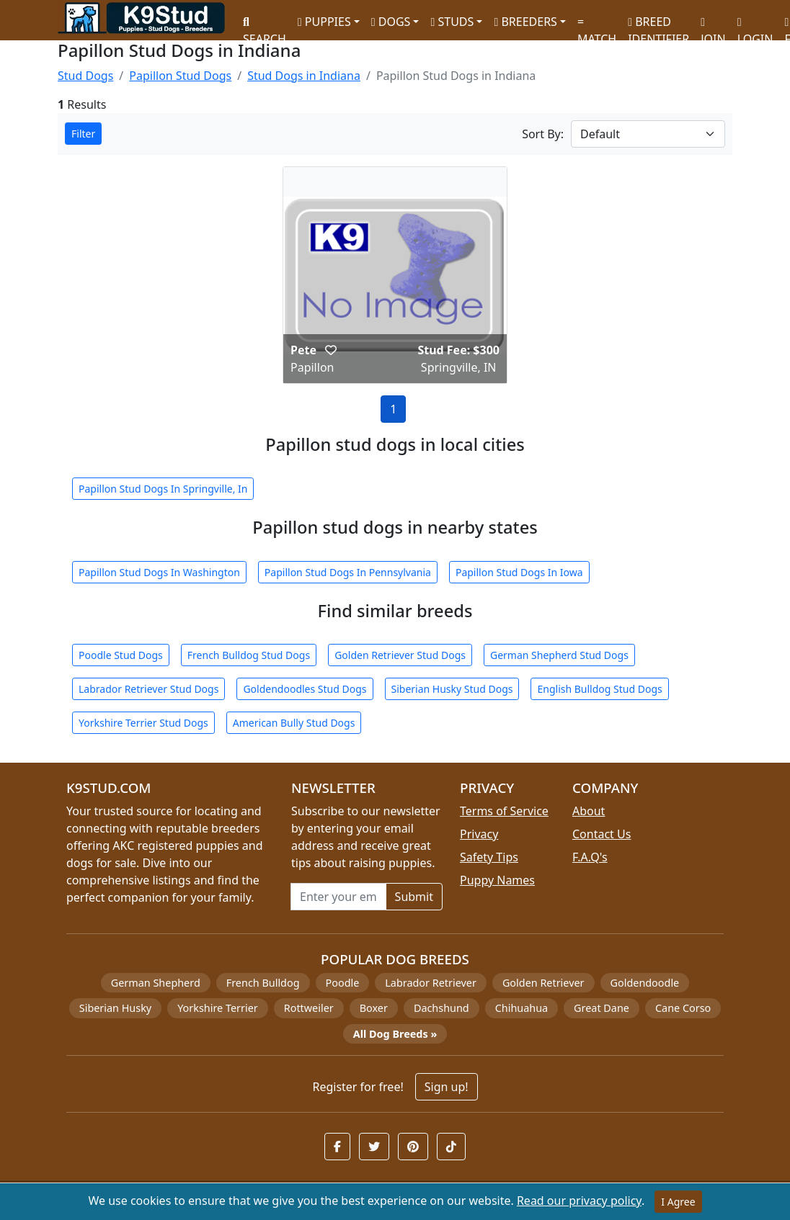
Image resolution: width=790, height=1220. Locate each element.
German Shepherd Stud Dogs (559, 655)
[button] (331, 350)
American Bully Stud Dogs (294, 723)
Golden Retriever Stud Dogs (400, 655)
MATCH (596, 26)
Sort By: (543, 134)
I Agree (678, 1201)
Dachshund (441, 1008)
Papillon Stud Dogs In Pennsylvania (348, 572)
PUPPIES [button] (324, 22)
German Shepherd (155, 983)
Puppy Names (497, 880)
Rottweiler (309, 1008)
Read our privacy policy (579, 1200)
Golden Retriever (543, 983)
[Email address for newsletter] (338, 896)
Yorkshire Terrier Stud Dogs (143, 723)
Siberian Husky (115, 1008)
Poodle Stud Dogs (121, 655)
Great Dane (601, 1008)
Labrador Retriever (430, 983)
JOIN (713, 26)
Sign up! (447, 1087)
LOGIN (755, 26)
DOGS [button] (391, 22)
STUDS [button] (452, 22)
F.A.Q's (590, 857)
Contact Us (601, 834)
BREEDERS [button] (525, 22)
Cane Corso (683, 1008)
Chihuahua (521, 1008)
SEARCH (264, 26)
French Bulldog (263, 983)
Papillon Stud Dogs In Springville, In (163, 488)
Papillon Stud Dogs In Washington (159, 572)
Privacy (479, 834)
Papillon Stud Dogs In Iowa (519, 572)
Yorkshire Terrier (217, 1008)
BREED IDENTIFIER (658, 24)
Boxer (374, 1008)
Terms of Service (504, 811)
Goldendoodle (645, 983)
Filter (83, 133)
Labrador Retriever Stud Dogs (148, 689)
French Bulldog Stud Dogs (248, 655)
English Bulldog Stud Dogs (599, 689)
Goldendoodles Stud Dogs (304, 689)
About (588, 811)
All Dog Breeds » (395, 1034)
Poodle (343, 983)
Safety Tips (489, 857)
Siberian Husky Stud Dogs (452, 689)
